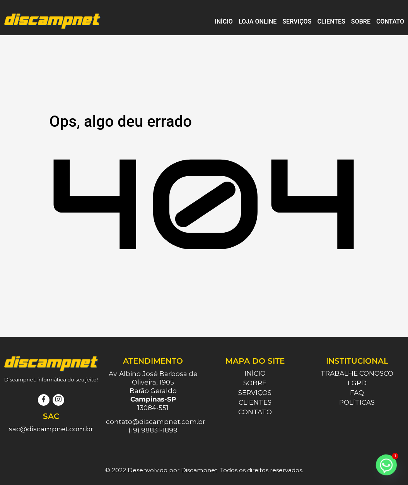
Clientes (331, 21)
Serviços (296, 21)
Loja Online (258, 21)
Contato (390, 21)
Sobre (360, 21)
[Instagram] (58, 400)
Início (224, 21)
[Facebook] (44, 400)
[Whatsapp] (386, 464)
